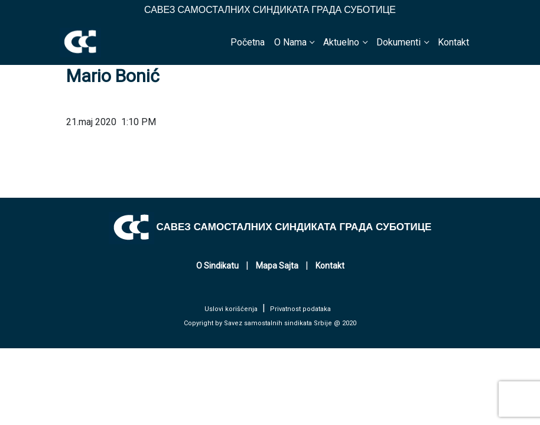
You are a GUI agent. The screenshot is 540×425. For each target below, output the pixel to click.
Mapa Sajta (277, 265)
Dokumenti (398, 42)
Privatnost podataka (300, 309)
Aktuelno (341, 42)
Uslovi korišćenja (231, 309)
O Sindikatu (217, 265)
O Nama (290, 42)
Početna (247, 42)
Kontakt (453, 42)
